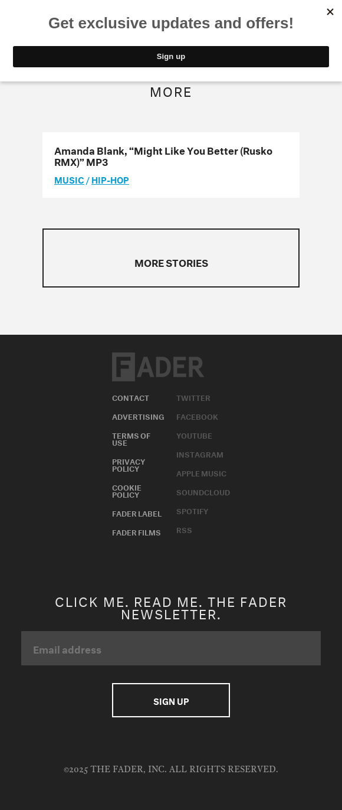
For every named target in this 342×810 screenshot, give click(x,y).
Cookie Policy (127, 490)
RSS (184, 529)
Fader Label (137, 512)
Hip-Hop (110, 179)
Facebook (197, 416)
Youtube (194, 434)
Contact (130, 397)
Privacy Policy (128, 464)
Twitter (193, 397)
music (69, 179)
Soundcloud (203, 491)
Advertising (138, 416)
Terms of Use (131, 438)
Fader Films (136, 531)
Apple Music (201, 472)
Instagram (199, 453)
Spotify (192, 510)
